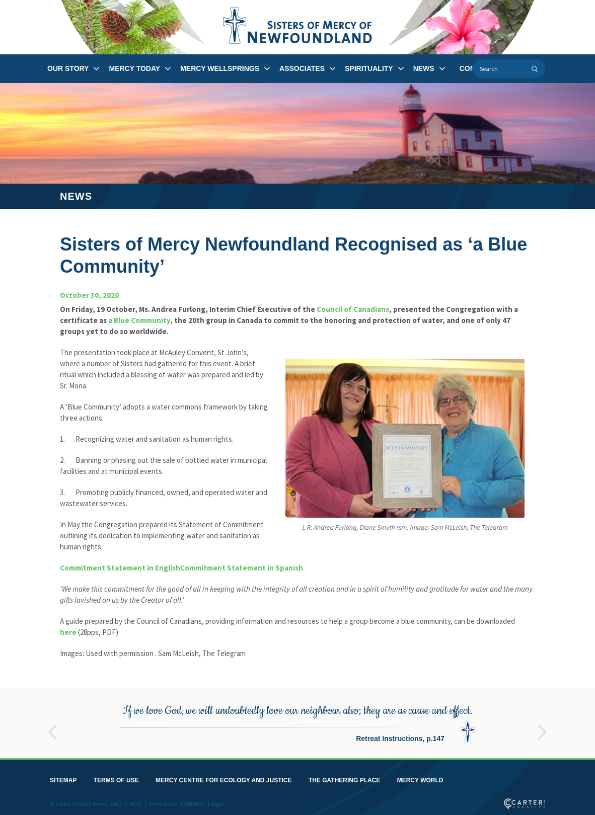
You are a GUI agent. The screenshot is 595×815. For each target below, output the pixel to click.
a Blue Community (139, 320)
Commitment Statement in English (120, 568)
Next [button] (543, 725)
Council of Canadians (353, 309)
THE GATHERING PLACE (344, 778)
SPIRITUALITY (369, 68)
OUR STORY (68, 68)
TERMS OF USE (116, 778)
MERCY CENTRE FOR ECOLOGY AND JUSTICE (223, 778)
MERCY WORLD (420, 778)
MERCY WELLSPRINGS (219, 68)
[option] (297, 721)
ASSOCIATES (302, 68)
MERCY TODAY (134, 68)
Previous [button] (52, 725)
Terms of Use (162, 801)
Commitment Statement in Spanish (241, 568)
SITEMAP (63, 778)
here (68, 632)
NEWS (423, 68)
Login (217, 801)
